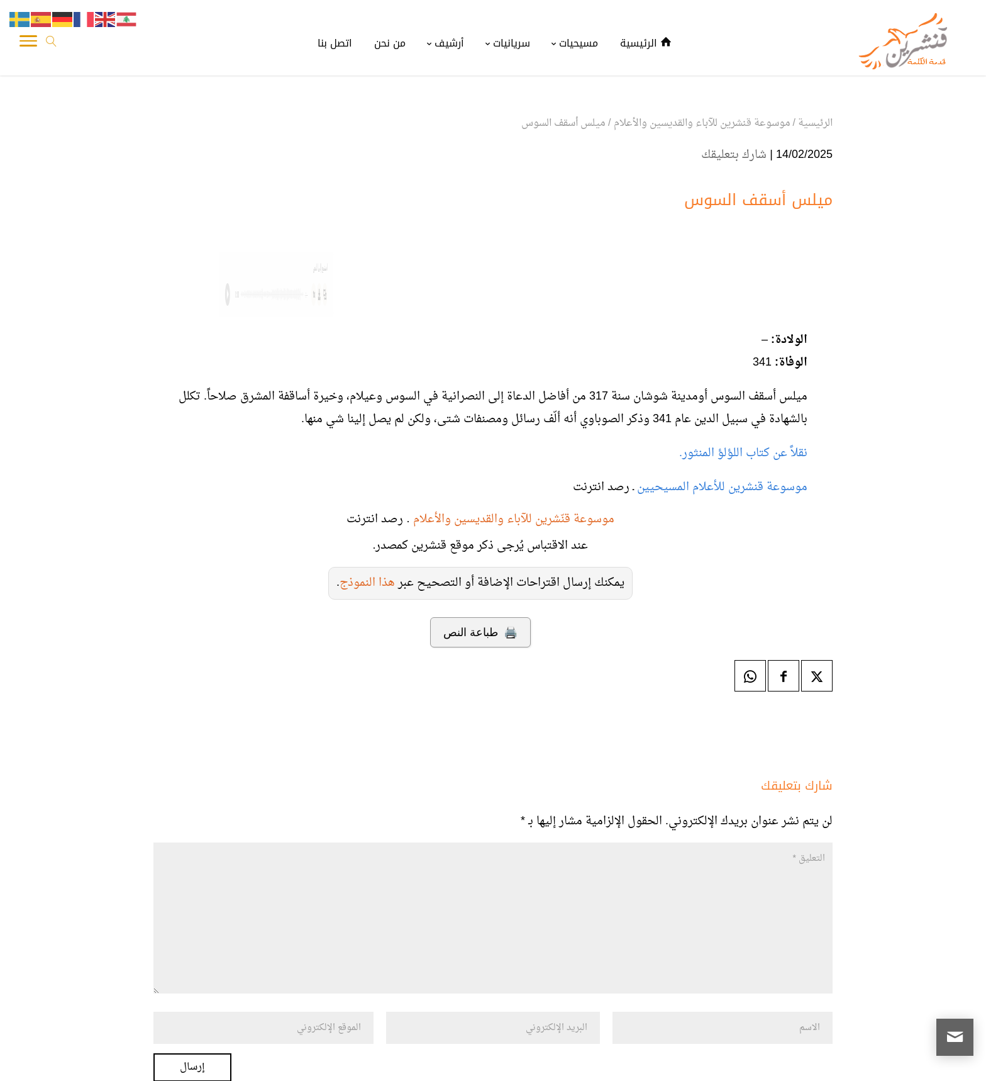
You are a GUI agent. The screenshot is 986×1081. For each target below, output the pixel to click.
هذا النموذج (367, 583)
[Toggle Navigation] (28, 44)
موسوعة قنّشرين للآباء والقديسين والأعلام (513, 519)
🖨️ (480, 632)
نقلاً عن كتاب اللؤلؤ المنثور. (743, 453)
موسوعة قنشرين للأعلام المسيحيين (720, 487)
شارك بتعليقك (734, 155)
